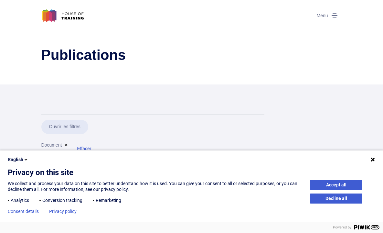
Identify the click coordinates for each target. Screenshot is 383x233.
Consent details (23, 211)
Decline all (336, 198)
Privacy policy (63, 211)
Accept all (336, 184)
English (18, 159)
